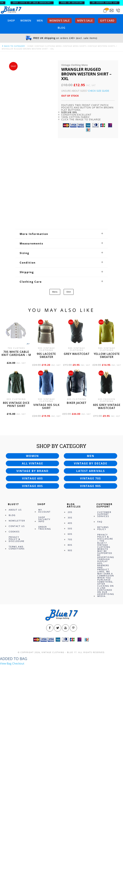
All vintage (32, 668)
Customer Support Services (104, 719)
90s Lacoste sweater (46, 560)
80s (70, 750)
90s (70, 755)
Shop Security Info (44, 724)
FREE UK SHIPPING (78, 3)
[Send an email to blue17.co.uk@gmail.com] (111, 10)
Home (30, 46)
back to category (13, 46)
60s (70, 739)
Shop (11, 20)
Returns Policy (103, 733)
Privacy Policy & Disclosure (16, 744)
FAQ (99, 726)
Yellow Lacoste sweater (107, 560)
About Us (15, 714)
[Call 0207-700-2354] (118, 10)
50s (70, 733)
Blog (61, 27)
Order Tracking (44, 733)
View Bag (5, 868)
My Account (44, 715)
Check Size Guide (98, 90)
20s (70, 717)
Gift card (107, 20)
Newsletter (17, 725)
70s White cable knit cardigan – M (16, 558)
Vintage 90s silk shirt (46, 611)
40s (70, 728)
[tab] (61, 439)
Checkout (18, 868)
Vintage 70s (90, 683)
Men (40, 20)
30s (70, 722)
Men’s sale (85, 20)
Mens (54, 496)
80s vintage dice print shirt (16, 609)
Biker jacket (76, 608)
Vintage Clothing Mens (48, 46)
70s (70, 744)
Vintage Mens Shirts (75, 46)
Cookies (14, 736)
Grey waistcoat (76, 559)
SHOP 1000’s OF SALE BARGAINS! (38, 3)
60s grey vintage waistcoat (106, 611)
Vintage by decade (90, 668)
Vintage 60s (32, 683)
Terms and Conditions (17, 752)
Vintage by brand (32, 676)
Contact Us (17, 731)
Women (25, 20)
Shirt (68, 496)
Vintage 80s (32, 691)
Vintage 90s (90, 691)
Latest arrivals (90, 676)
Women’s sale (59, 20)
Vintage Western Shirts (101, 46)
